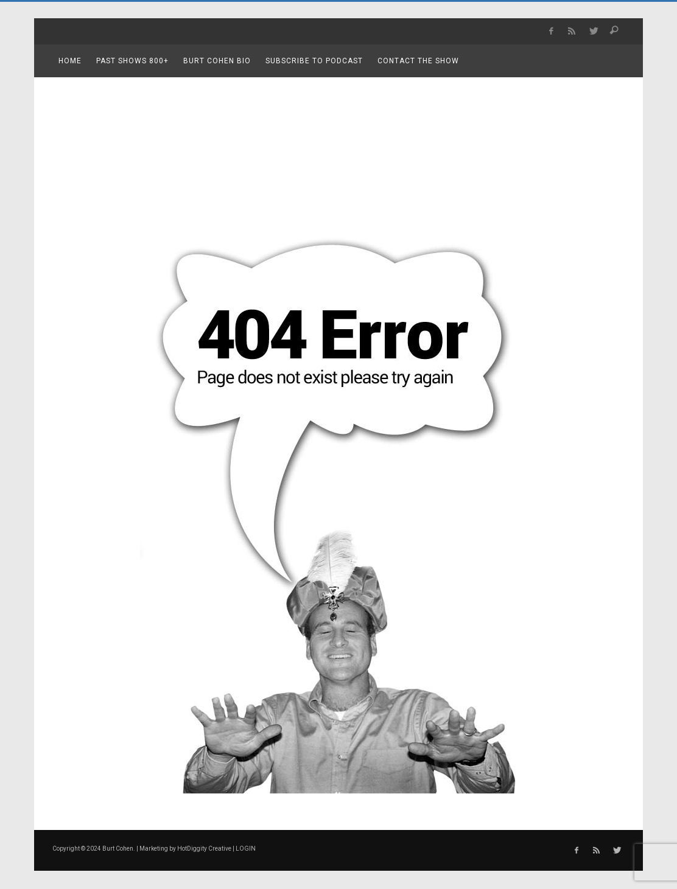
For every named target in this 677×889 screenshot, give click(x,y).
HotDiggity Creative (204, 848)
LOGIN (246, 848)
